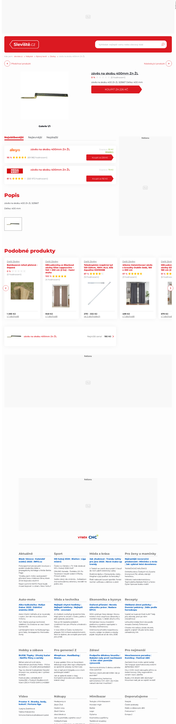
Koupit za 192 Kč (100, 178)
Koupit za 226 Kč (117, 89)
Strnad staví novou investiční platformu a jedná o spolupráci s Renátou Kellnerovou (103, 624)
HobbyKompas (60, 721)
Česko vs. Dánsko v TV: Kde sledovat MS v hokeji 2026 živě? (69, 567)
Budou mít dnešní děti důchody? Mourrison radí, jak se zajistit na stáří (140, 679)
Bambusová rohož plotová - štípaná (22, 266)
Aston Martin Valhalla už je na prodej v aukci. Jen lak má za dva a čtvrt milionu (34, 616)
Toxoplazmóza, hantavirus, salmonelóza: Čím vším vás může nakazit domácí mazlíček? (104, 680)
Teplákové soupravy (98, 721)
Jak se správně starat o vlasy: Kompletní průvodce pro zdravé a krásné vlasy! (68, 678)
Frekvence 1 (130, 711)
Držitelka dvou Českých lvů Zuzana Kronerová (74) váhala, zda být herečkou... (140, 574)
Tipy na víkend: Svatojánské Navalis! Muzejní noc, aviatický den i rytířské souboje (34, 672)
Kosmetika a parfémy (99, 718)
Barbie (92, 708)
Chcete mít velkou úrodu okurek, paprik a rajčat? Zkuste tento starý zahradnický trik (139, 629)
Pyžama (93, 714)
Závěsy (53, 56)
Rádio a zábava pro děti (135, 708)
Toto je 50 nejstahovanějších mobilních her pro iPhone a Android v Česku (70, 624)
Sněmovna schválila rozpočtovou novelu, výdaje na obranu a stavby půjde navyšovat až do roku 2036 (104, 632)
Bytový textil (41, 56)
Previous (6, 288)
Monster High (96, 704)
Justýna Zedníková (27, 709)
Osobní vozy (59, 708)
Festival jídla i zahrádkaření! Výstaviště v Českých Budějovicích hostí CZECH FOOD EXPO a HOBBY (34, 680)
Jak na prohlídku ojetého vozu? (67, 718)
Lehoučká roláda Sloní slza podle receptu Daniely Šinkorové (139, 623)
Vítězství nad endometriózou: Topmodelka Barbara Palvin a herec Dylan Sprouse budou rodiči (140, 581)
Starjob (128, 701)
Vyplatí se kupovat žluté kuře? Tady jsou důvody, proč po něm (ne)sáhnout (140, 616)
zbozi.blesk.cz (60, 714)
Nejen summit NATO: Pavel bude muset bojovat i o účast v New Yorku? (35, 585)
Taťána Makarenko (27, 712)
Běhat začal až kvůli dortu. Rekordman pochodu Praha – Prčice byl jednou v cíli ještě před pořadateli (34, 664)
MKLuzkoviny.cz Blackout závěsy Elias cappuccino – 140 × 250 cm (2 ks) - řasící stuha (59, 268)
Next (170, 288)
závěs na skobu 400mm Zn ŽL (114, 73)
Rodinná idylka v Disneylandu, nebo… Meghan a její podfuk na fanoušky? (105, 575)
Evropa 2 (128, 714)
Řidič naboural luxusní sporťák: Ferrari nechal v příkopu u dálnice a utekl (105, 580)
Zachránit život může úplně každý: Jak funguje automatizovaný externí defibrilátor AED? (140, 664)
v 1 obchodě (13, 316)
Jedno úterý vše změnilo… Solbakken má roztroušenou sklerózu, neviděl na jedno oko (70, 581)
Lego (92, 711)
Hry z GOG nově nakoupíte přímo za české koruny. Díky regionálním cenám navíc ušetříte (140, 672)
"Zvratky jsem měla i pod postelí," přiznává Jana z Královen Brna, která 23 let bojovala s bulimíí (34, 578)
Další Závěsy (13, 261)
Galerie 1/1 (45, 126)
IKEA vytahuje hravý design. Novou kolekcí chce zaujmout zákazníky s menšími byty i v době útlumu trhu (105, 616)
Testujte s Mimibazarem (100, 701)
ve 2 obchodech (92, 316)
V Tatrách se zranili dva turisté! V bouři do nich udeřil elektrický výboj (106, 569)
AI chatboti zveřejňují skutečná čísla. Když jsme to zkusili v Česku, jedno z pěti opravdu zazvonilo (70, 616)
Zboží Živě (58, 704)
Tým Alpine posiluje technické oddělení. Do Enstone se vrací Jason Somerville (34, 624)
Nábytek (29, 56)
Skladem (109, 152)
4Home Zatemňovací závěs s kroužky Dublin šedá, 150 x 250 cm (137, 267)
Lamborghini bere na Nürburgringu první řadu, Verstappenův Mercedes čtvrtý (34, 632)
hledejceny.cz (60, 701)
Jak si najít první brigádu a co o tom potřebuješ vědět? (69, 671)
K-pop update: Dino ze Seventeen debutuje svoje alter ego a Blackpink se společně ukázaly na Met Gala (70, 664)
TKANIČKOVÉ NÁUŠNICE (136, 568)
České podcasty (131, 704)
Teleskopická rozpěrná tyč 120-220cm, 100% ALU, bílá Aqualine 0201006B (98, 267)
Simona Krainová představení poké (34, 715)
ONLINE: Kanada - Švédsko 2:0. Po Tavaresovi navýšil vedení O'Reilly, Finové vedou (68, 573)
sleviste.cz (18, 56)
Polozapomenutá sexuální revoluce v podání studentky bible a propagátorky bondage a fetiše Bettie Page (35, 569)
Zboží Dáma (59, 711)
